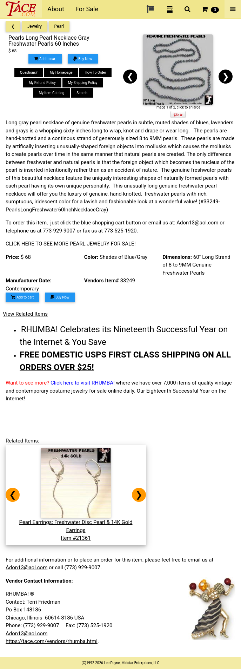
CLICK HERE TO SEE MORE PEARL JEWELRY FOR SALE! (71, 244)
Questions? (29, 72)
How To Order (95, 72)
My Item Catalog (51, 93)
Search (81, 93)
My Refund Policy (42, 83)
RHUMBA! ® (20, 594)
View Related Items (25, 314)
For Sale (86, 9)
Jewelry (34, 26)
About (55, 9)
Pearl (59, 26)
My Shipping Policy (83, 83)
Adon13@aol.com (197, 222)
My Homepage (61, 72)
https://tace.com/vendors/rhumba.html (52, 641)
